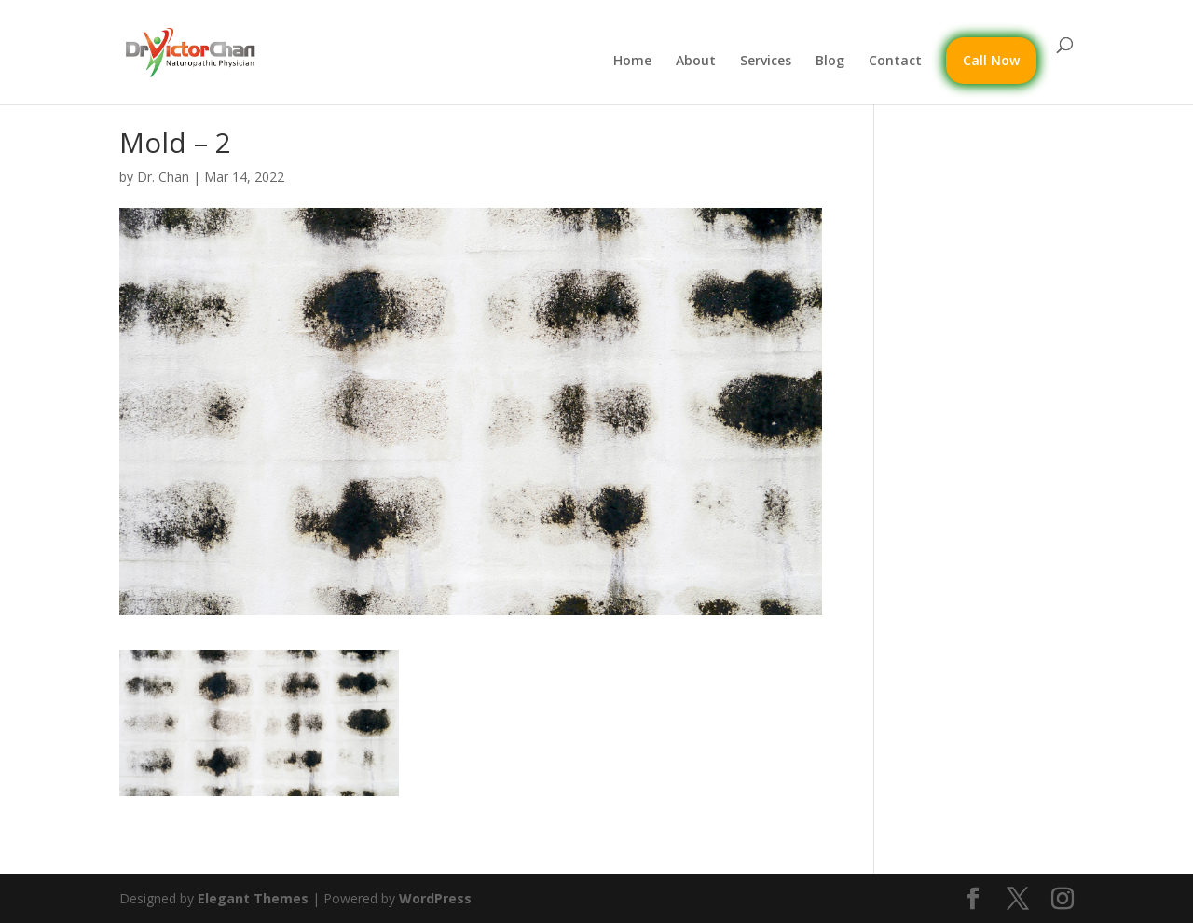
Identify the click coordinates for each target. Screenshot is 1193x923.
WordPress (435, 898)
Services (765, 61)
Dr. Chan (163, 177)
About (696, 61)
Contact (895, 61)
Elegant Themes (253, 898)
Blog (830, 61)
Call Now (991, 60)
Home (632, 61)
